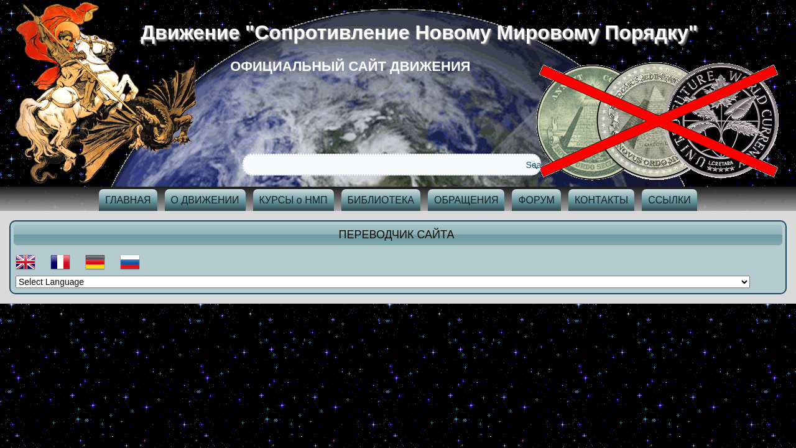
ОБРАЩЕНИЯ (466, 200)
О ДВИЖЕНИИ (205, 200)
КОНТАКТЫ (601, 200)
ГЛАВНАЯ (127, 200)
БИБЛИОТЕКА (381, 200)
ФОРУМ (536, 200)
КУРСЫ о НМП (293, 200)
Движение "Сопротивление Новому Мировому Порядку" (424, 32)
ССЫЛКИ (669, 200)
